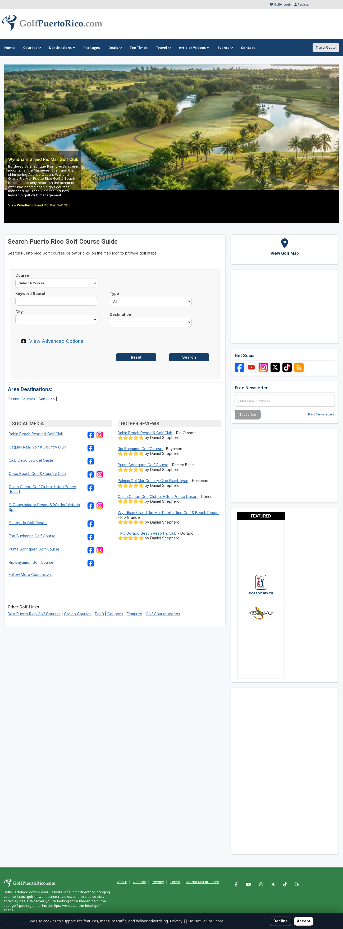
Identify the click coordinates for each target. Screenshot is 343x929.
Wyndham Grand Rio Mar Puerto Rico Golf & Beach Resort (168, 512)
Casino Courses (21, 399)
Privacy (158, 882)
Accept (303, 921)
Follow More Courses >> (30, 574)
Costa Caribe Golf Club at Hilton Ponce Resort (158, 496)
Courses (31, 47)
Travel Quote (326, 47)
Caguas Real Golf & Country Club (37, 447)
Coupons (115, 614)
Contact (139, 882)
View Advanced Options (56, 341)
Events (224, 47)
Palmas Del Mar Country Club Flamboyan (153, 480)
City (19, 311)
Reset (136, 357)
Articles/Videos (194, 47)
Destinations (62, 47)
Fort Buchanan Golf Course (32, 536)
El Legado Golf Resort (28, 522)
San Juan (47, 399)
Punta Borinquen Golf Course (34, 549)
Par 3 (99, 614)
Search (189, 357)
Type (114, 293)
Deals (114, 47)
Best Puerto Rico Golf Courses (34, 614)
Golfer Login (283, 4)
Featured (134, 614)
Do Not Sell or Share (202, 882)
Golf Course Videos (163, 614)
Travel (163, 47)
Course (22, 275)
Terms (175, 882)
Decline (280, 921)
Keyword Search (31, 293)
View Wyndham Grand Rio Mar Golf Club (39, 205)
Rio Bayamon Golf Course (31, 562)
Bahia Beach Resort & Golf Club (36, 434)
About (122, 882)
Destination (120, 314)
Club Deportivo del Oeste (31, 460)
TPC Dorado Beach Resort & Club (147, 533)
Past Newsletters (321, 414)
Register (303, 4)
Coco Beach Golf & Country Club (37, 473)
